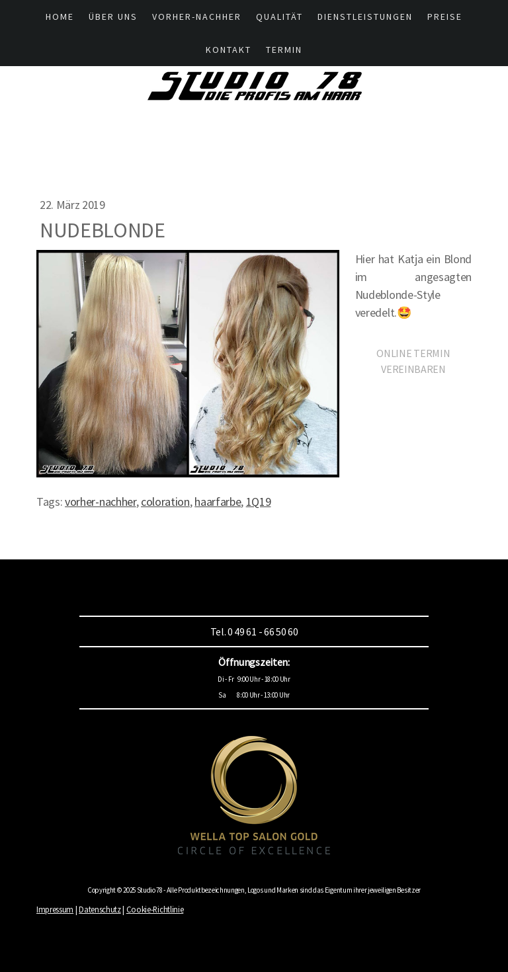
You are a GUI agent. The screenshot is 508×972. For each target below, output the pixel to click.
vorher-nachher (100, 501)
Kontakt (228, 50)
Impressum (54, 909)
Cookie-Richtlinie (155, 909)
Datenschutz (99, 909)
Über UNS (113, 16)
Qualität (279, 16)
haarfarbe (217, 501)
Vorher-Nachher (196, 16)
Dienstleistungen (365, 16)
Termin (284, 50)
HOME (60, 16)
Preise (444, 16)
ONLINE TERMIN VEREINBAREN (413, 361)
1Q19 (258, 501)
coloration (165, 501)
